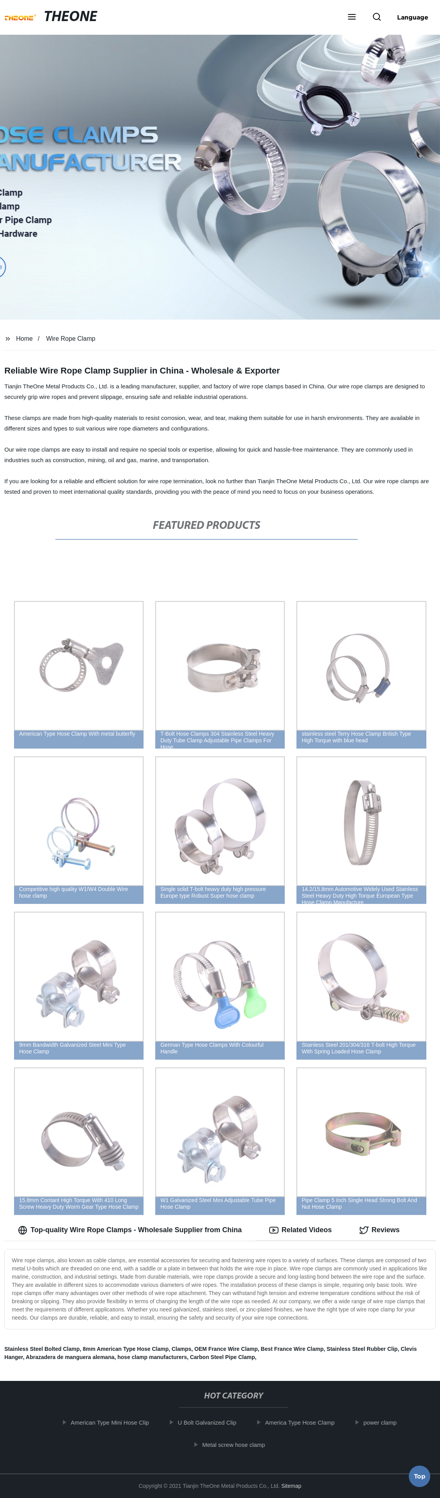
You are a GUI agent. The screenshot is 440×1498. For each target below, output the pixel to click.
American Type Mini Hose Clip (115, 1422)
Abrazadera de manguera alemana (70, 1357)
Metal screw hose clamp (239, 1444)
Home (24, 338)
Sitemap (291, 1486)
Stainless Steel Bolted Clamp (42, 1349)
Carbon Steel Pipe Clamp (222, 1357)
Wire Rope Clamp (70, 338)
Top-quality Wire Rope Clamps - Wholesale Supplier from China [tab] (130, 1230)
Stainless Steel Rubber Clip (361, 1349)
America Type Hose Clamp (305, 1422)
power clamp (385, 1422)
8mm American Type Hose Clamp (126, 1349)
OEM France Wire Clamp (225, 1349)
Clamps (182, 1349)
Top (420, 1477)
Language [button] (412, 17)
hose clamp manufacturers (152, 1357)
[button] (352, 17)
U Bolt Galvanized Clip (212, 1422)
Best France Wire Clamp (292, 1349)
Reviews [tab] (379, 1230)
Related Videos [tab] (300, 1230)
